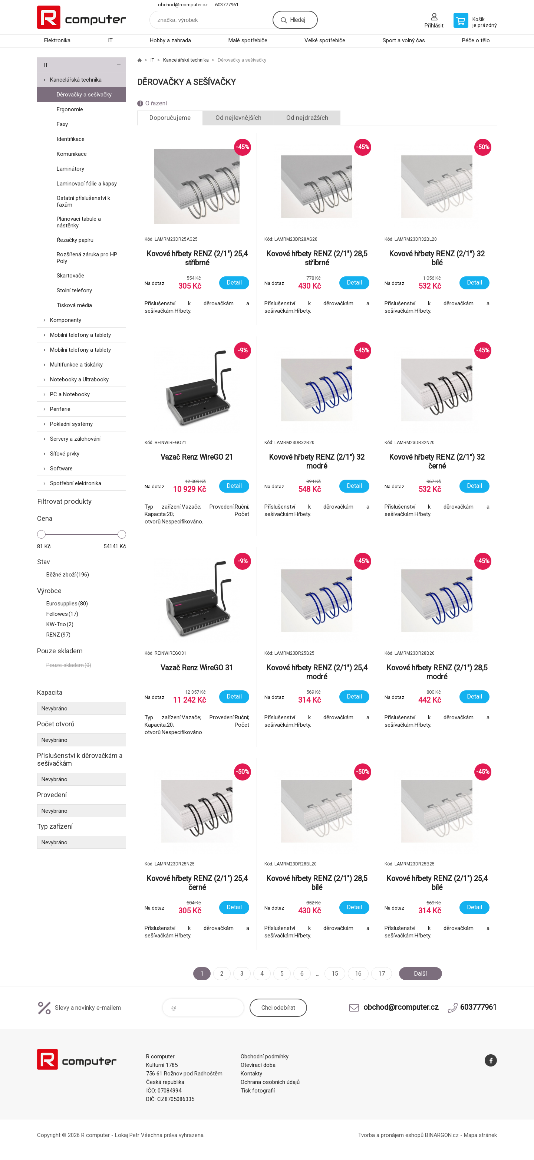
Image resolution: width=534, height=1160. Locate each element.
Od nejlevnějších (238, 117)
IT (110, 40)
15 (335, 973)
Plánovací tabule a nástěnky (79, 222)
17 (381, 973)
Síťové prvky (64, 453)
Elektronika (57, 40)
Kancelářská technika (76, 79)
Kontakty (251, 1073)
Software (61, 468)
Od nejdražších (307, 117)
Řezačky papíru (75, 240)
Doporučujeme (170, 117)
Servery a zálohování (75, 439)
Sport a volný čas (404, 40)
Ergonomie (70, 109)
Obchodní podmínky (265, 1056)
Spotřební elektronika (75, 483)
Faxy (62, 124)
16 (358, 973)
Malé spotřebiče (247, 40)
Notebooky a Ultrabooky (79, 379)
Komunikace (72, 154)
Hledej (297, 19)
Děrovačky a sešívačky (84, 94)
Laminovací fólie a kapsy (87, 183)
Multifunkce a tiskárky (76, 364)
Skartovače (70, 275)
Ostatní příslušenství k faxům (83, 201)
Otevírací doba (258, 1065)
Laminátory (70, 168)
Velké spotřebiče (324, 40)
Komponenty (65, 320)
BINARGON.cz (442, 1135)
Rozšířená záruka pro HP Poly (87, 257)
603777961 (226, 4)
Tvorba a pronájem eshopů (390, 1135)
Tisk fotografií (258, 1090)
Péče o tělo (476, 40)
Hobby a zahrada (170, 40)
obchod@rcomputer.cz (183, 4)
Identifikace (71, 139)
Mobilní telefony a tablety (80, 335)
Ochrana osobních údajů (270, 1082)
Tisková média (74, 305)
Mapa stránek (480, 1135)
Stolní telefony (74, 290)
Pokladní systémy (71, 424)
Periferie (60, 409)
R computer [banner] (81, 17)
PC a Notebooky (70, 394)
